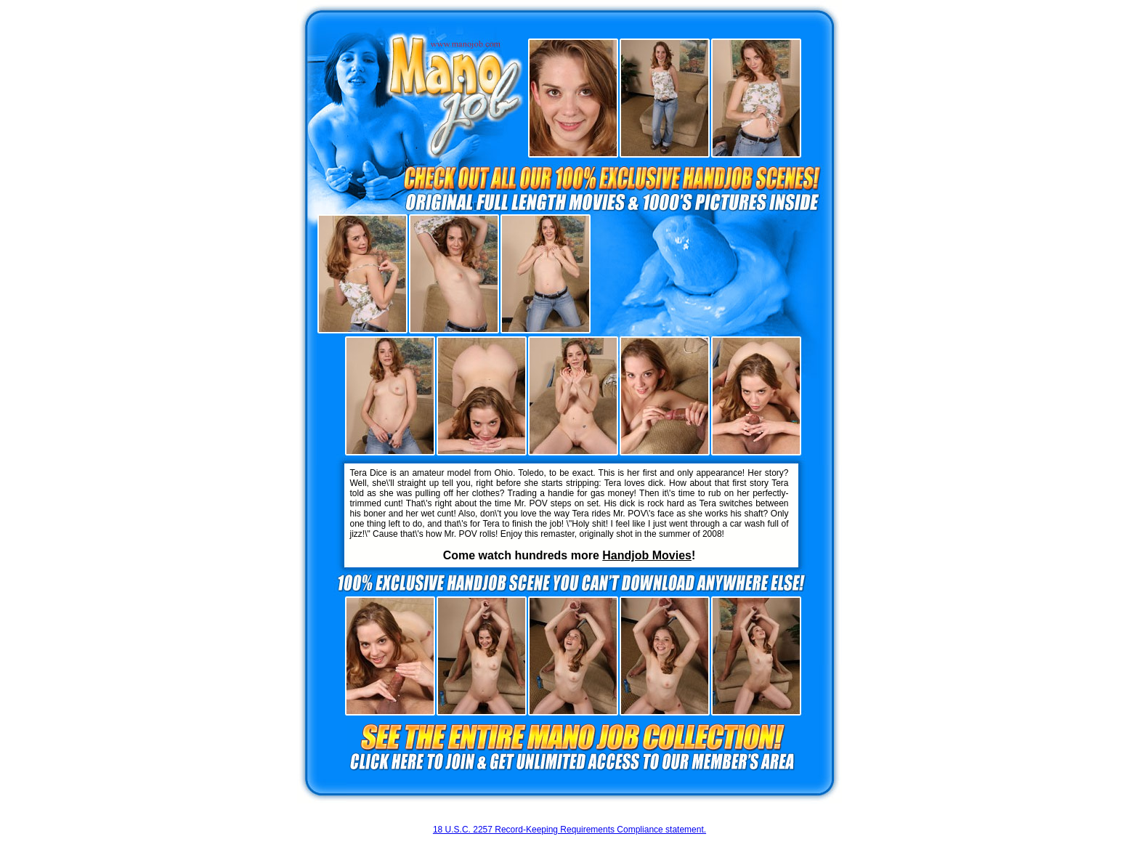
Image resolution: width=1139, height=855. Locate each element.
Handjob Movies (647, 555)
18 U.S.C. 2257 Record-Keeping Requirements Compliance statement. (569, 829)
